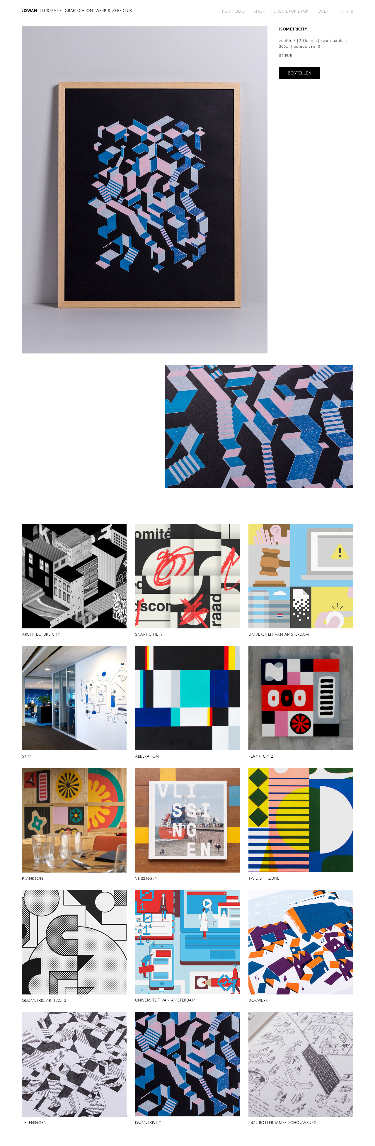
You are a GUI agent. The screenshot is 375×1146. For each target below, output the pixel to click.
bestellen (299, 73)
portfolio (233, 10)
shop (259, 10)
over (323, 10)
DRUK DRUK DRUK (291, 10)
